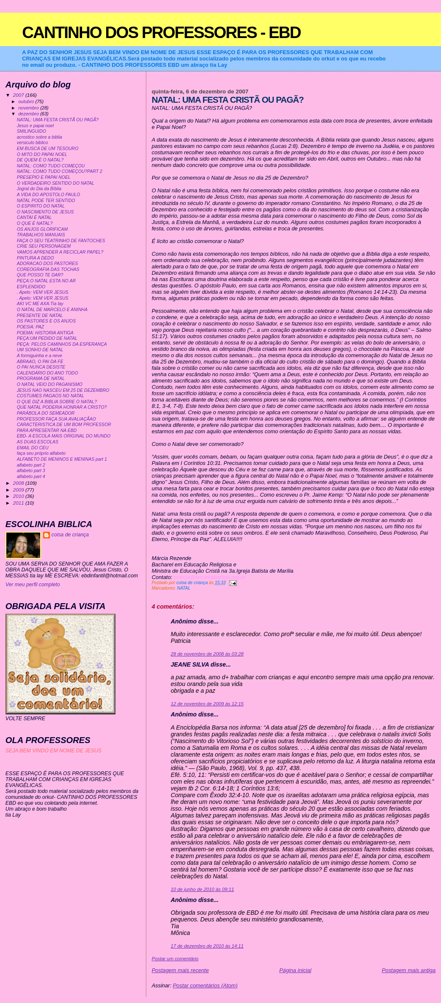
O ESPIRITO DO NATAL (41, 206)
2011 (19, 503)
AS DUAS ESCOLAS (37, 442)
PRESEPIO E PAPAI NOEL (44, 177)
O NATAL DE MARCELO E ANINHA (52, 309)
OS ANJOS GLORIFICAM (42, 229)
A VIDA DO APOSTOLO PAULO (48, 194)
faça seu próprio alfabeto (41, 453)
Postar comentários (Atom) (205, 985)
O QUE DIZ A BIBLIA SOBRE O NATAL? (57, 401)
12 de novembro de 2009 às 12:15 (207, 703)
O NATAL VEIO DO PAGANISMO (49, 384)
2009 (19, 489)
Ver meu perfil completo (32, 585)
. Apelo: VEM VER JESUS (42, 292)
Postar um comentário (175, 958)
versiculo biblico (32, 142)
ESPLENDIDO (31, 286)
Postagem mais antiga (409, 970)
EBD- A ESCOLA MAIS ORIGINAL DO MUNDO (63, 436)
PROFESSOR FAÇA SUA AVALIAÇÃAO (56, 419)
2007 (19, 95)
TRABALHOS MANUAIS (41, 234)
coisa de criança (70, 535)
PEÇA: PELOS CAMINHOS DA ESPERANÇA (62, 344)
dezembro (29, 113)
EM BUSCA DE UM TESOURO (48, 148)
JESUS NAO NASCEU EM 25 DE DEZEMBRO (63, 390)
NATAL (184, 588)
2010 (19, 496)
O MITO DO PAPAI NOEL (42, 154)
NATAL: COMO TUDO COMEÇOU (51, 166)
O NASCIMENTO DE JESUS (45, 212)
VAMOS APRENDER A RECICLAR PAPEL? (60, 252)
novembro (29, 107)
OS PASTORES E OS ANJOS (46, 321)
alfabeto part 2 (31, 465)
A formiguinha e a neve (39, 355)
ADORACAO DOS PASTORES (47, 263)
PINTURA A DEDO (35, 258)
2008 (19, 483)
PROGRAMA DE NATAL (41, 378)
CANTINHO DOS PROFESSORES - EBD (161, 32)
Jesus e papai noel (35, 125)
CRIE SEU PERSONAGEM (44, 246)
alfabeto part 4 (31, 476)
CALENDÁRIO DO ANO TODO (47, 373)
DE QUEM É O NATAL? (40, 160)
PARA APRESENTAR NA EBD (47, 430)
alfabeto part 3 (31, 470)
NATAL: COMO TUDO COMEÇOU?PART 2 (59, 171)
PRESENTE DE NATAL (40, 315)
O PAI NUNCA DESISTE (41, 367)
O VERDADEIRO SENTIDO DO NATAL (55, 183)
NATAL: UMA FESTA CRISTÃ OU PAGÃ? (58, 120)
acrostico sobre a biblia (39, 137)
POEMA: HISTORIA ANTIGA (45, 333)
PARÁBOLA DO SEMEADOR (46, 413)
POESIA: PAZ (30, 327)
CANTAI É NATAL (34, 217)
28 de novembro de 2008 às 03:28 (207, 653)
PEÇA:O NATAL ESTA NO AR (46, 281)
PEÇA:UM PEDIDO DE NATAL (47, 338)
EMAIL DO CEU (33, 447)
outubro (26, 101)
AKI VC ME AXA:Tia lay (40, 303)
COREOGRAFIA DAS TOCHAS (48, 269)
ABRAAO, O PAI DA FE (40, 361)
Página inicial (295, 970)
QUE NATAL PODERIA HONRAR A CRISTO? (62, 407)
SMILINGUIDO (31, 131)
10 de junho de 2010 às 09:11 (202, 889)
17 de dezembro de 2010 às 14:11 (207, 945)
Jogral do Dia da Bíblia (39, 188)
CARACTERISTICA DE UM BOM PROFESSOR (64, 424)
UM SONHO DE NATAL (40, 349)
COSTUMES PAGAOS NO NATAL (50, 396)
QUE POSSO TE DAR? (40, 275)
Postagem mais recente (180, 970)
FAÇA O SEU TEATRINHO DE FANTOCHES (61, 240)
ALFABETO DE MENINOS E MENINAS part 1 (62, 459)
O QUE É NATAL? (35, 223)
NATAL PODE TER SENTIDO (46, 200)
